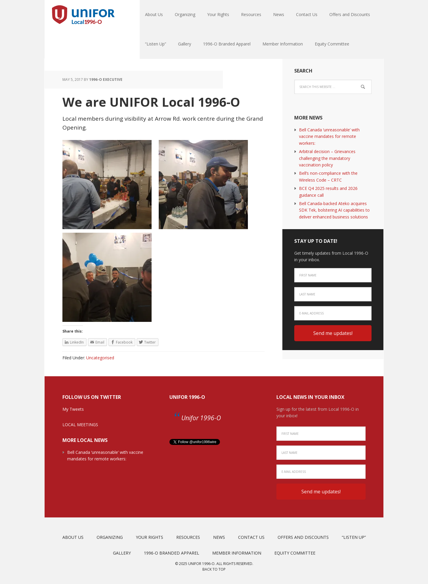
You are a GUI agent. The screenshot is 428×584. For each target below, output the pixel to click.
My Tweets (73, 409)
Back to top (214, 569)
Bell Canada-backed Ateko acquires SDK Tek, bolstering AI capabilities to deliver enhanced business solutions (334, 210)
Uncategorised (100, 358)
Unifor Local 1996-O (83, 15)
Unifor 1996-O (187, 397)
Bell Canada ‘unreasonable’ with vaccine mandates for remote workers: (329, 136)
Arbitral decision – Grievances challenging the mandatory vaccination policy (327, 158)
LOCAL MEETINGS (80, 424)
